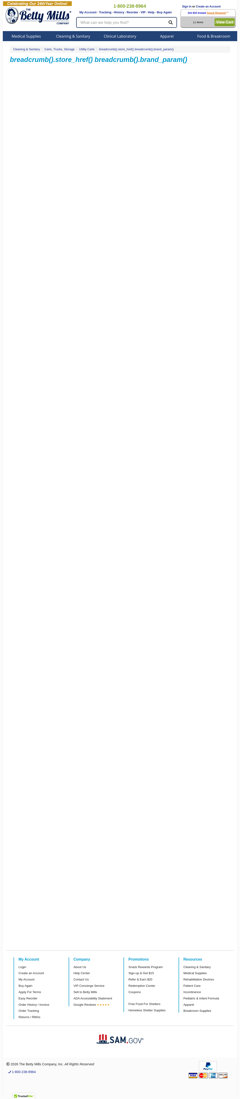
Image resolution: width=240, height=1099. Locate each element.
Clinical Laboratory (120, 36)
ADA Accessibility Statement (93, 998)
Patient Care (192, 985)
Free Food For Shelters (144, 1004)
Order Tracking (29, 1011)
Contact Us (81, 979)
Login (22, 967)
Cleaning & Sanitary (73, 36)
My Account (88, 12)
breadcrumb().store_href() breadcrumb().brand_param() (136, 49)
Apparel (167, 36)
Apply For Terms (30, 992)
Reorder (132, 12)
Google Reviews (85, 1004)
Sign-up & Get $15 (141, 973)
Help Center (82, 973)
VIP (143, 12)
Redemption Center (141, 985)
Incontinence (192, 992)
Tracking (105, 12)
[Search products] (126, 22)
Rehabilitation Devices (199, 979)
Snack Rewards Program (145, 967)
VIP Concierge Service (89, 985)
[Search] (170, 22)
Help (151, 12)
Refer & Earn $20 (140, 979)
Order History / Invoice (34, 1004)
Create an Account (208, 6)
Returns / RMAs (29, 1017)
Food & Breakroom (213, 36)
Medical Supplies (26, 36)
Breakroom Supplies (197, 1011)
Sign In (186, 6)
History (119, 12)
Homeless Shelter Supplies (146, 1010)
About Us (80, 967)
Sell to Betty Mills (85, 992)
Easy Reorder (28, 998)
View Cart (224, 22)
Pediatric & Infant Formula (201, 998)
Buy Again (164, 12)
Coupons (134, 992)
